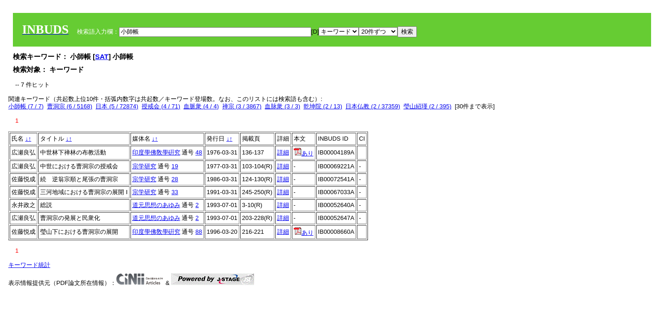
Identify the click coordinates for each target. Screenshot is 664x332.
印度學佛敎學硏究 (156, 152)
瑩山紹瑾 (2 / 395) (427, 106)
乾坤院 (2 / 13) (322, 106)
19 (175, 166)
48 (199, 152)
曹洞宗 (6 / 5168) (69, 106)
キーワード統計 (29, 264)
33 (175, 192)
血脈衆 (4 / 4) (201, 106)
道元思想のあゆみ (156, 205)
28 (175, 179)
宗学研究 (144, 166)
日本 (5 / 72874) (116, 106)
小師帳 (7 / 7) (26, 106)
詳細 (283, 152)
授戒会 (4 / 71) (161, 106)
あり (304, 153)
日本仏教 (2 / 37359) (372, 106)
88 (199, 231)
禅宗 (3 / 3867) (241, 106)
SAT (101, 56)
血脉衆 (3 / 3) (282, 106)
